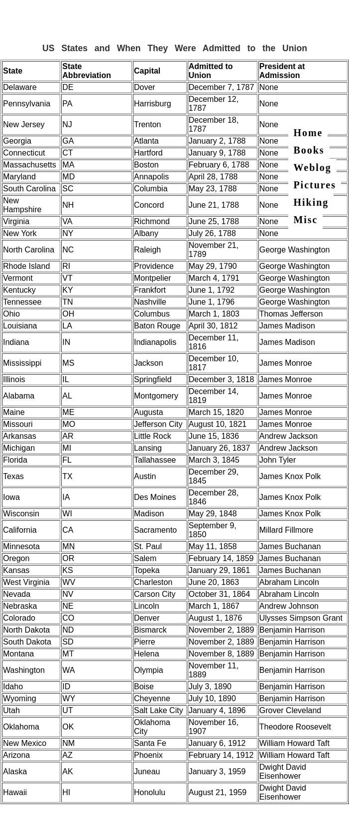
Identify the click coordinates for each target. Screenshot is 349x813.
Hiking (311, 202)
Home (308, 132)
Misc (305, 219)
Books (308, 150)
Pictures (314, 184)
